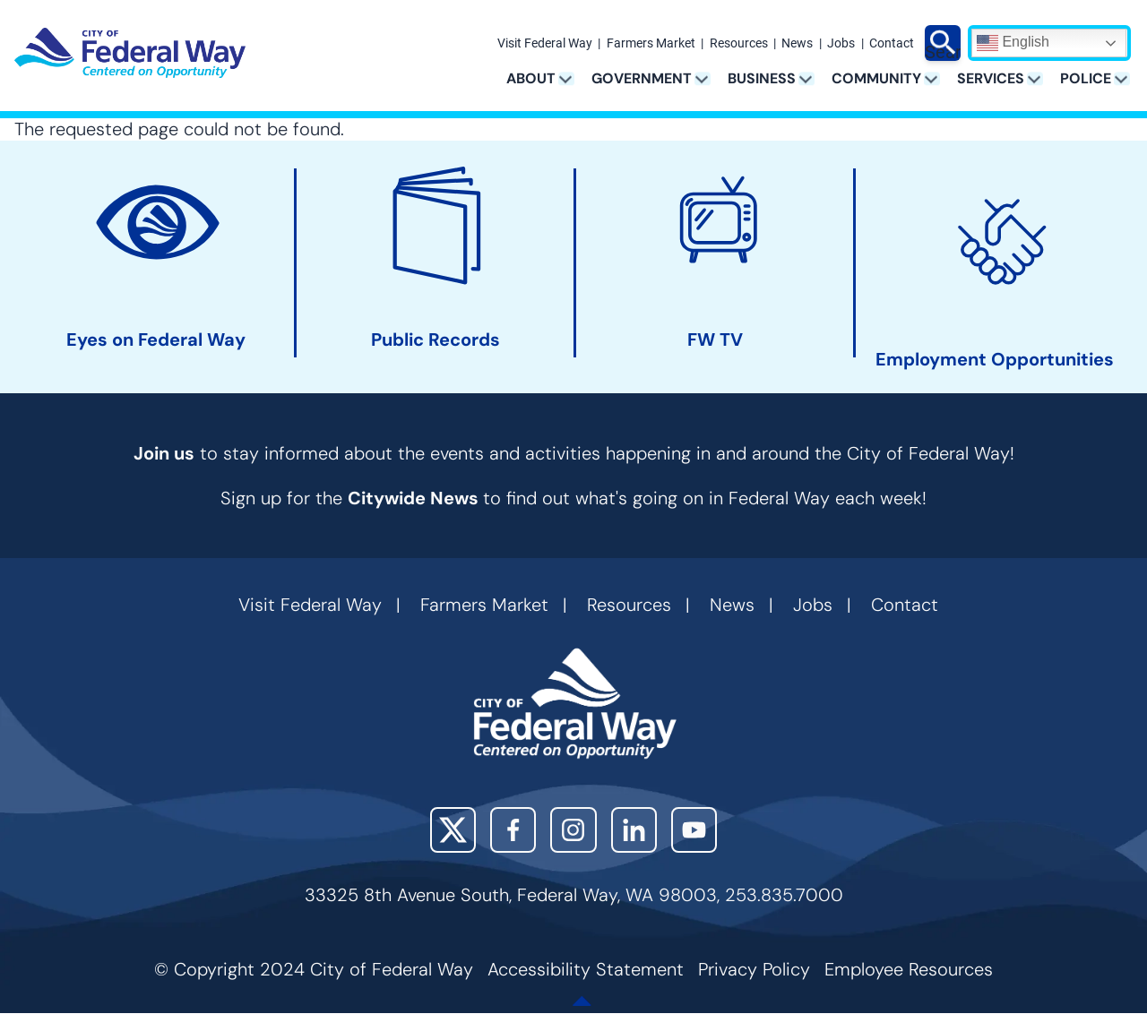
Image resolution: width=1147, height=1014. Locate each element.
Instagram (573, 830)
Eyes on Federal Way (156, 340)
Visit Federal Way (544, 44)
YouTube (694, 830)
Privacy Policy (754, 969)
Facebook (513, 830)
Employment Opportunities (994, 359)
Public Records (435, 340)
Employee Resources (908, 969)
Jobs (841, 44)
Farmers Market (651, 44)
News (797, 44)
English (1013, 43)
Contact (891, 44)
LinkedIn (634, 830)
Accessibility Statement (585, 969)
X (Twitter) (453, 830)
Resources (739, 44)
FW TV (715, 340)
